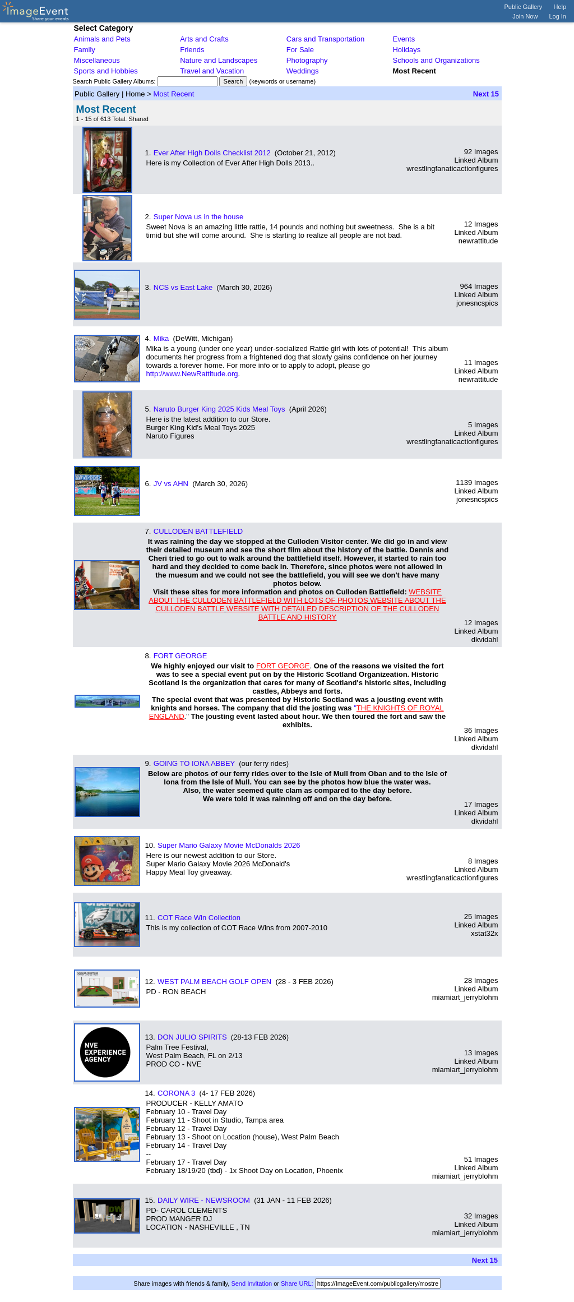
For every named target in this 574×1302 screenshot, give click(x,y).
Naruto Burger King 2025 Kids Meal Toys (219, 409)
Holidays (406, 49)
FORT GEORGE (180, 656)
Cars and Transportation (325, 39)
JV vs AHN (171, 483)
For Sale (300, 49)
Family (84, 49)
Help (559, 6)
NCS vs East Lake (183, 287)
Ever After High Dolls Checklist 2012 (212, 153)
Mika (161, 338)
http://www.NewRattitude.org (192, 374)
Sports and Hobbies (106, 71)
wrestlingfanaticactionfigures (452, 168)
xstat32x (484, 933)
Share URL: (297, 1283)
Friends (192, 49)
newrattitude (478, 241)
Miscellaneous (97, 60)
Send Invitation (251, 1283)
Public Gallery (523, 6)
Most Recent (173, 94)
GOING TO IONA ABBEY (194, 763)
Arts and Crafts (204, 39)
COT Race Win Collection (199, 917)
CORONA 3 (176, 1093)
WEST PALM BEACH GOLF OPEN (214, 981)
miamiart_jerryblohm (465, 997)
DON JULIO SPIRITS (192, 1037)
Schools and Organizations (435, 60)
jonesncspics (477, 303)
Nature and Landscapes (218, 60)
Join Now (525, 16)
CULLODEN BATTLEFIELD (198, 531)
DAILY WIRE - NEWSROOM (204, 1200)
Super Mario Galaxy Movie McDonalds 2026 (229, 845)
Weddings (302, 71)
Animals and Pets (102, 39)
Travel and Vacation (212, 71)
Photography (307, 60)
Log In (557, 16)
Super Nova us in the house (198, 217)
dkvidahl (484, 639)
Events (403, 39)
